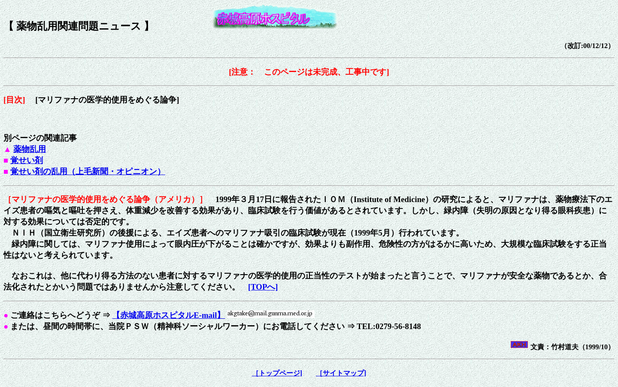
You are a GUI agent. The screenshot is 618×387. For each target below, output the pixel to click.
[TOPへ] (263, 286)
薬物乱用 (29, 149)
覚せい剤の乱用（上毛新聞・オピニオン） (87, 171)
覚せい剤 (26, 160)
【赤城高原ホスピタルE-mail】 (168, 315)
